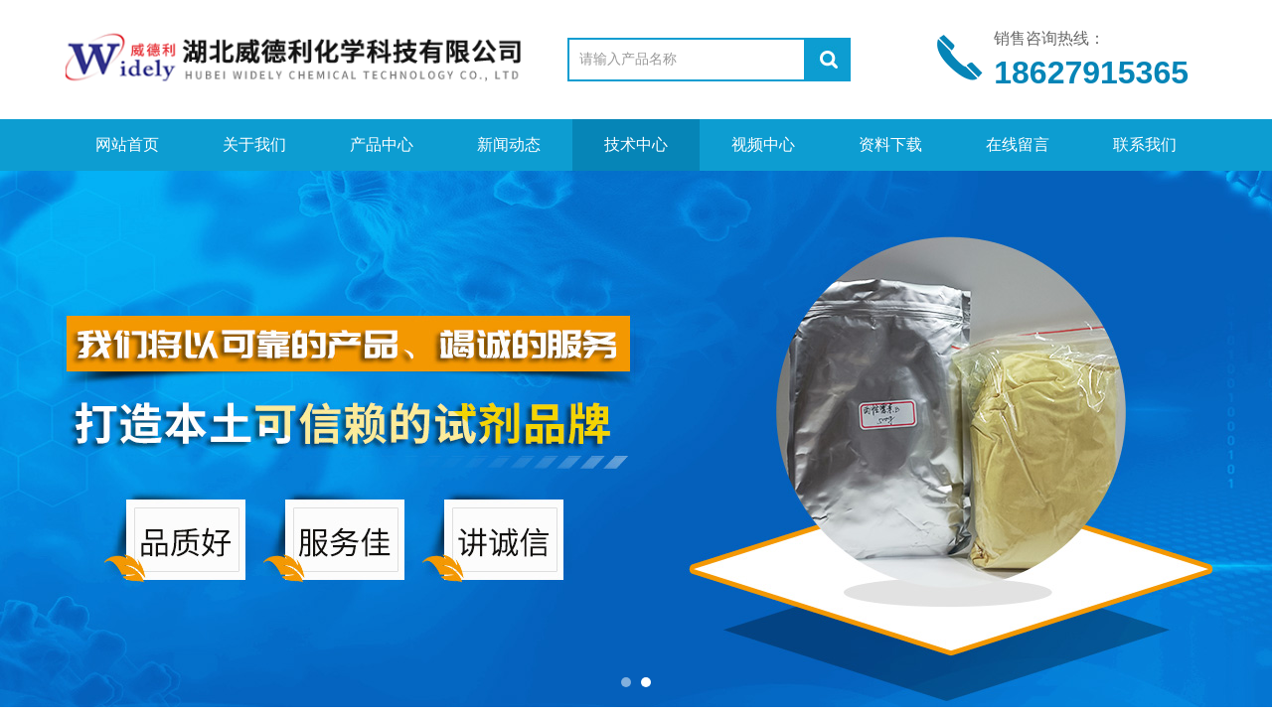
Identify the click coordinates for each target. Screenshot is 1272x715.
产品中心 (381, 144)
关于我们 (254, 144)
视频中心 (763, 144)
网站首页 (127, 144)
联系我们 (1145, 144)
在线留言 (1017, 144)
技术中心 (636, 144)
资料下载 (890, 144)
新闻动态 (509, 144)
